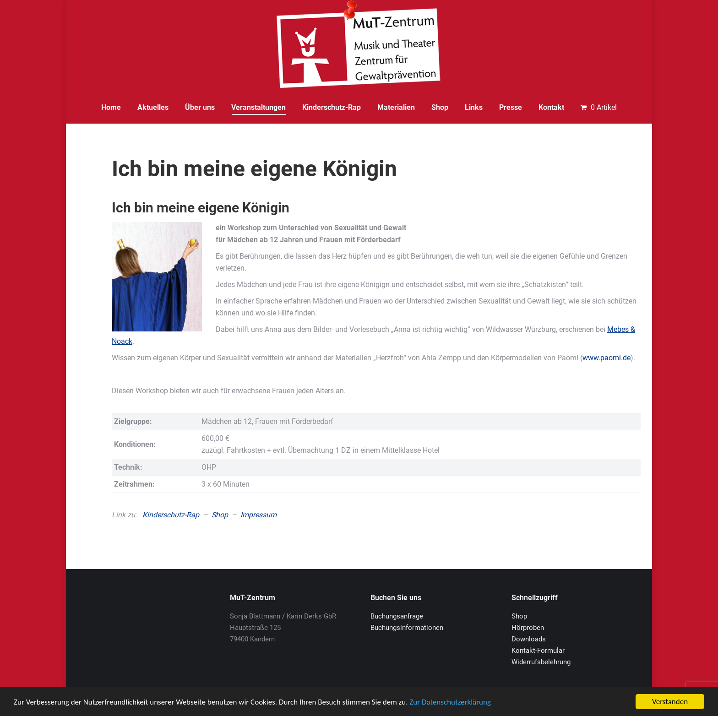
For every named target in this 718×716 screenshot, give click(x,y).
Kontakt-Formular (538, 650)
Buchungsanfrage (396, 616)
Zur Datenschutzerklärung (450, 702)
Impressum (258, 514)
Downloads (528, 639)
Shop (220, 514)
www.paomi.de (606, 357)
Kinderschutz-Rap (170, 514)
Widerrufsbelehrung (541, 662)
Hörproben (527, 628)
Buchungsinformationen (406, 628)
